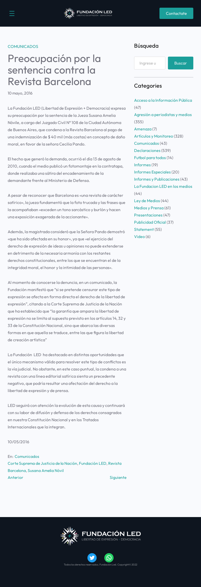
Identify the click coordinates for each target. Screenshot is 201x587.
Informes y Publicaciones (156, 179)
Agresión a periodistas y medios (163, 114)
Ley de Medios (147, 200)
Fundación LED (92, 463)
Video (139, 236)
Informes (142, 164)
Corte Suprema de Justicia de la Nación (42, 463)
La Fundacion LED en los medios (163, 186)
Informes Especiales (152, 171)
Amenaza (143, 128)
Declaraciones (147, 150)
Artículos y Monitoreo (153, 136)
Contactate (176, 13)
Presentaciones (148, 215)
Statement (144, 229)
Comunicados (23, 46)
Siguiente (118, 477)
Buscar (180, 63)
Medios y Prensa (149, 207)
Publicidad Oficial (150, 222)
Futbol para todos (150, 157)
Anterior (15, 477)
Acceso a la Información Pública (163, 100)
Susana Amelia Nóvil (46, 470)
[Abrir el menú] (12, 13)
